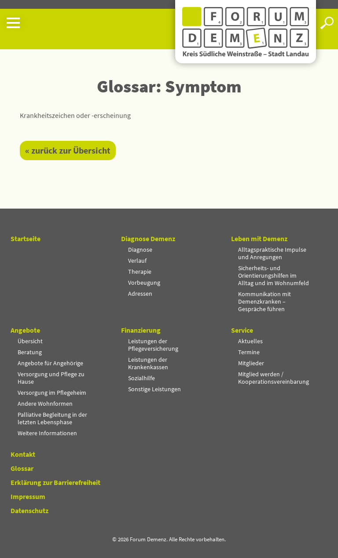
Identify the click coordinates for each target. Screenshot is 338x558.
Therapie (139, 271)
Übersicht (30, 341)
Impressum (28, 496)
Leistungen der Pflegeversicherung (153, 344)
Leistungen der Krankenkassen (148, 363)
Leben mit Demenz (259, 238)
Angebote (25, 330)
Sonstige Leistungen (154, 389)
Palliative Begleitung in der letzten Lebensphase (52, 418)
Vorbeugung (144, 282)
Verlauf (137, 260)
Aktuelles (250, 341)
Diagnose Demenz (148, 238)
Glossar (22, 468)
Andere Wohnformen (45, 403)
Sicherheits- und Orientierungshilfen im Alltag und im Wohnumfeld (273, 275)
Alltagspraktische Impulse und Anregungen (272, 253)
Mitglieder (251, 363)
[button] (88, 23)
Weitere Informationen (47, 433)
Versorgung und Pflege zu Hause (51, 377)
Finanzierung (141, 330)
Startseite (25, 238)
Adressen (140, 293)
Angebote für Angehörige (50, 363)
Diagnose (140, 249)
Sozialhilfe (141, 378)
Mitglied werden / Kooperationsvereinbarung (273, 377)
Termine (249, 352)
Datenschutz (29, 510)
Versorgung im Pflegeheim (52, 392)
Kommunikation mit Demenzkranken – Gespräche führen (264, 301)
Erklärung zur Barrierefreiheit (55, 482)
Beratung (30, 352)
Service (242, 330)
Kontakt (23, 454)
